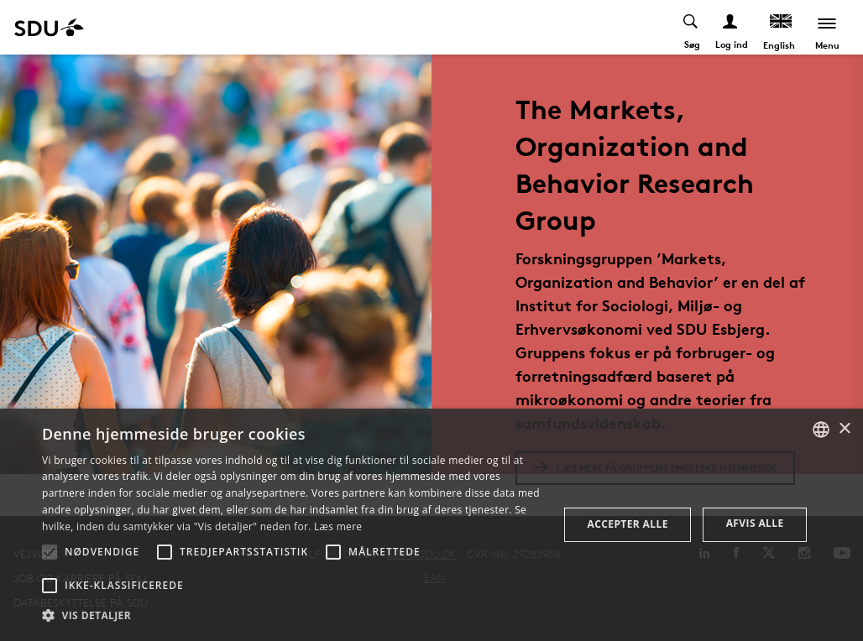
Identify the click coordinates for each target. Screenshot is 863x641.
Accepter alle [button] (627, 524)
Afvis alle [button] (755, 523)
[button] (49, 552)
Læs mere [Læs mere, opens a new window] (338, 526)
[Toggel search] (691, 27)
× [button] (844, 429)
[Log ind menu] (731, 27)
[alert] (431, 525)
